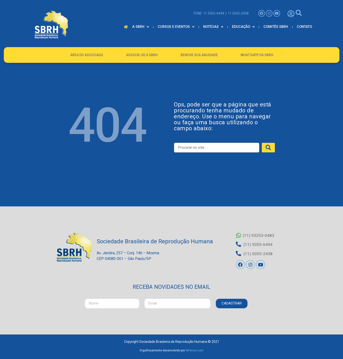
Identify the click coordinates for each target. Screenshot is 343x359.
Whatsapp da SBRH (257, 55)
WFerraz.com (194, 349)
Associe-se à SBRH (142, 55)
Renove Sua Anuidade (199, 55)
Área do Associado (86, 55)
